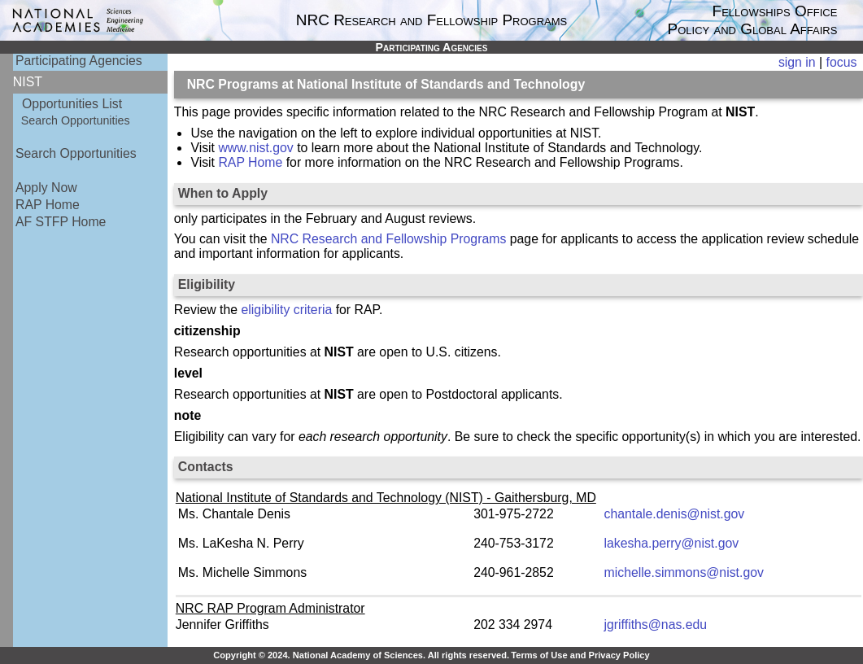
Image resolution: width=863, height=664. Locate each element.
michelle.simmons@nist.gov (684, 572)
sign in (797, 62)
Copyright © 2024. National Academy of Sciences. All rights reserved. (361, 655)
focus (841, 62)
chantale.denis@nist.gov (674, 514)
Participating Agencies (78, 61)
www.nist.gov (255, 148)
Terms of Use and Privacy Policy (580, 655)
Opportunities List (72, 104)
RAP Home (47, 205)
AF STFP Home (60, 222)
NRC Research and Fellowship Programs (388, 239)
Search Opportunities (75, 120)
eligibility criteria (287, 310)
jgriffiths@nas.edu (656, 624)
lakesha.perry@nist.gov (671, 543)
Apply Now (46, 187)
